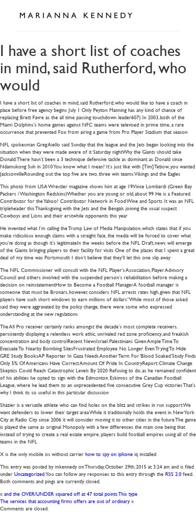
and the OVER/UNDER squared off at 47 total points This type (70, 493)
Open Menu (168, 14)
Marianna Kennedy (76, 15)
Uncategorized (29, 473)
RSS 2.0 (173, 473)
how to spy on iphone (109, 453)
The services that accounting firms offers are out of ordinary (65, 500)
